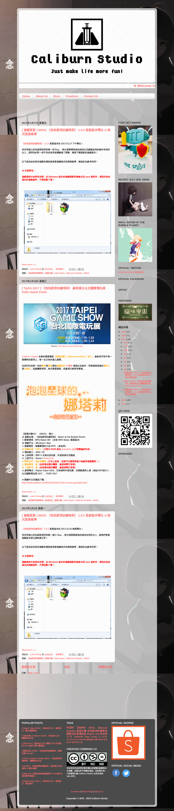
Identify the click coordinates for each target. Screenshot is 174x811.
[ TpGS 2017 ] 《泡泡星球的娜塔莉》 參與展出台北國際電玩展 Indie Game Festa (137, 383)
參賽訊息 (90, 739)
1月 (125, 369)
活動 (96, 739)
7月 (125, 362)
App (88, 736)
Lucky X (96, 736)
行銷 (81, 742)
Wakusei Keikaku (74, 273)
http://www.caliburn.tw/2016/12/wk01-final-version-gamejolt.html (54, 483)
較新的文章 (28, 666)
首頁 (67, 666)
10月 (126, 350)
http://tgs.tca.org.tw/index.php (70, 346)
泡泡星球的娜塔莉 (36, 273)
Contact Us (91, 96)
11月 (126, 346)
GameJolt (49, 458)
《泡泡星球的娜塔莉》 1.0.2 (35, 529)
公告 (104, 737)
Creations (72, 96)
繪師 (74, 742)
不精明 (69, 366)
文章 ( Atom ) (34, 673)
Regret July (93, 733)
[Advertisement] (87, 109)
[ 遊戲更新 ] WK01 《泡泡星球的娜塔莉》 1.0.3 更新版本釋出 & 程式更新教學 (137, 375)
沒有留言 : (60, 269)
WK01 (86, 273)
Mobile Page (87, 791)
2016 (123, 400)
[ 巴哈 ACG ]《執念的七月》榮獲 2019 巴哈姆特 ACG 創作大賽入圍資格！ (41, 744)
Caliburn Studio (30, 356)
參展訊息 (49, 500)
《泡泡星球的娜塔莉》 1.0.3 (35, 143)
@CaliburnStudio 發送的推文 (131, 272)
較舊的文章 (105, 666)
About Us (42, 96)
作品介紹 (82, 739)
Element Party (73, 739)
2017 (123, 339)
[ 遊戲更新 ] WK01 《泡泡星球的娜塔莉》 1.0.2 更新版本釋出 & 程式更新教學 (137, 392)
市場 (104, 739)
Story (56, 96)
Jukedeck (66, 449)
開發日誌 (72, 733)
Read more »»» (29, 264)
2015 (123, 404)
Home (26, 96)
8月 (125, 358)
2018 (123, 335)
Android (79, 736)
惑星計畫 (49, 273)
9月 (125, 354)
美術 (77, 742)
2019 (123, 332)
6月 (125, 365)
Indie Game (59, 273)
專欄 (100, 739)
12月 (126, 343)
